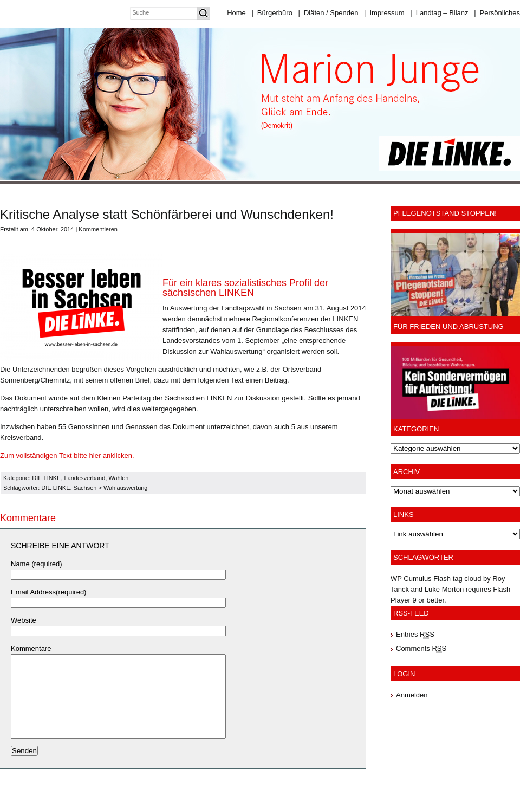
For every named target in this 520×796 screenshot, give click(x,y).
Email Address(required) (48, 592)
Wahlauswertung (125, 487)
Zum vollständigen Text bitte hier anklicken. (67, 455)
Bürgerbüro (271, 13)
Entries (415, 634)
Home (236, 13)
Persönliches (497, 13)
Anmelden (412, 695)
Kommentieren (98, 229)
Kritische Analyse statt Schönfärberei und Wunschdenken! (167, 214)
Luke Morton (444, 589)
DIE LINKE (46, 478)
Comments (421, 648)
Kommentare (31, 648)
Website (23, 620)
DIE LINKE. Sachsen (68, 487)
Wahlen (118, 478)
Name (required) (36, 564)
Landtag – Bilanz (439, 13)
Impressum (384, 13)
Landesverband (85, 478)
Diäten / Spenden (328, 13)
